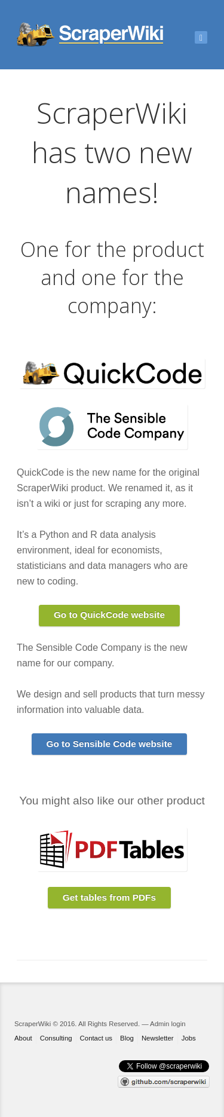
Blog (127, 1038)
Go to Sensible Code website (109, 744)
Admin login (167, 1023)
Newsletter (158, 1038)
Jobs (189, 1038)
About (23, 1038)
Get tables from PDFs (109, 897)
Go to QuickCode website (109, 615)
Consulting (56, 1038)
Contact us (96, 1038)
